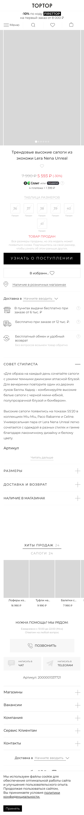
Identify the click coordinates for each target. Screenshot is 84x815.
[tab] (42, 546)
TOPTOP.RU (42, 5)
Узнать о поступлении (42, 258)
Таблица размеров (42, 197)
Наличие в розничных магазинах (39, 285)
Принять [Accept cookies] (13, 808)
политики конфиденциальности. (31, 795)
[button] (36, 141)
